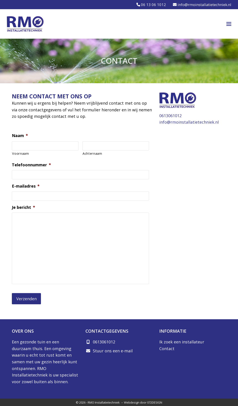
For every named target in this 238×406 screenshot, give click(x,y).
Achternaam (92, 153)
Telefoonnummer (31, 164)
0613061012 (170, 115)
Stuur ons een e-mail (113, 350)
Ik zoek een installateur (181, 341)
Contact (166, 348)
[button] (228, 24)
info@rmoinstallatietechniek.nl (189, 122)
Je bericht (23, 207)
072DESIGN (154, 402)
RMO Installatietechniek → (105, 402)
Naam (20, 135)
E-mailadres (26, 186)
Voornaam (20, 153)
